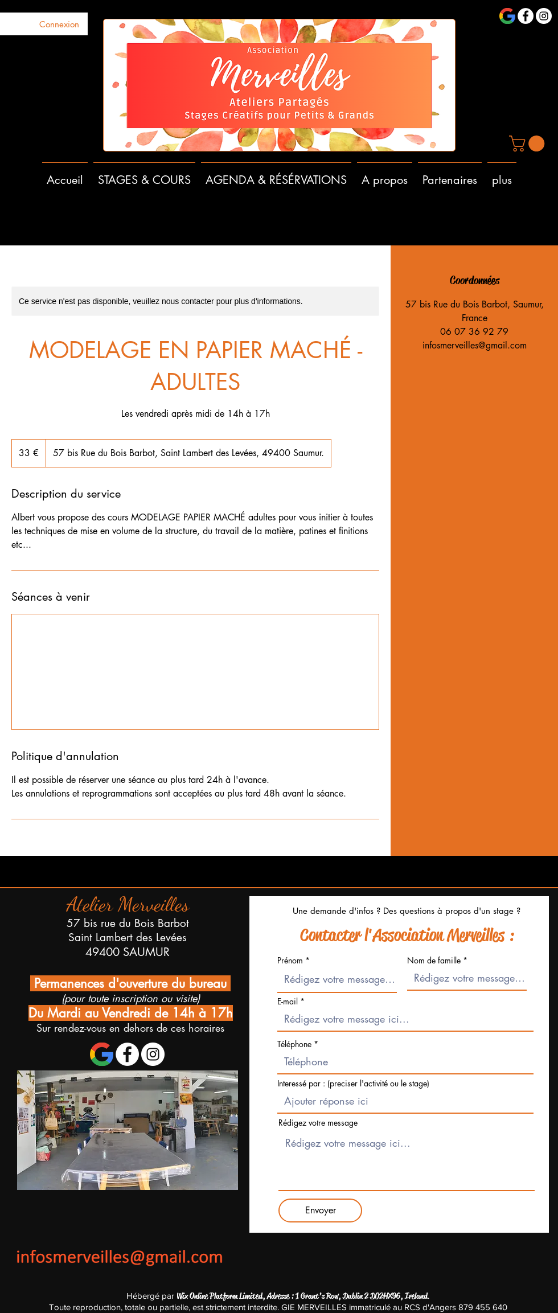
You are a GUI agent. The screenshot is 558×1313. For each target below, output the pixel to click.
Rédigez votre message (318, 1123)
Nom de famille (434, 961)
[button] (528, 143)
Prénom (290, 961)
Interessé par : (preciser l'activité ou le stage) (353, 1084)
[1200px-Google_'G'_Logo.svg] (507, 16)
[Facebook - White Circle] (526, 16)
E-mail (287, 1002)
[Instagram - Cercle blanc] (544, 16)
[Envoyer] (320, 1210)
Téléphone (295, 1044)
